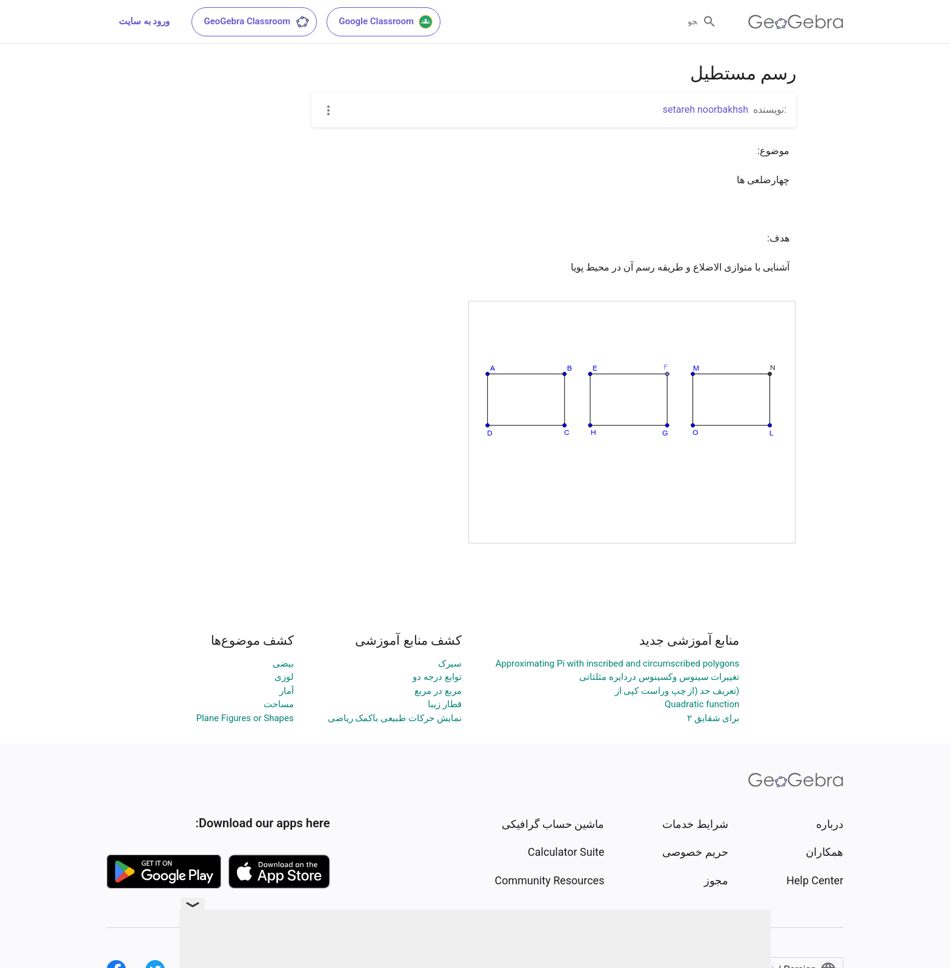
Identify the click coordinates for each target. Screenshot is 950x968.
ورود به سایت (144, 21)
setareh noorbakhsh (705, 109)
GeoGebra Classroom (257, 22)
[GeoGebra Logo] (795, 22)
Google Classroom (386, 22)
